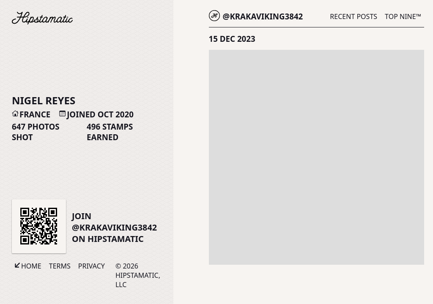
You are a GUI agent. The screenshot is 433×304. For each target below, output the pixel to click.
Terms (60, 266)
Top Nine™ (403, 16)
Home (31, 266)
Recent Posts (353, 16)
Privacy (91, 266)
